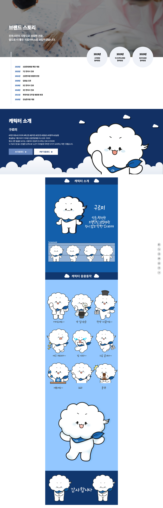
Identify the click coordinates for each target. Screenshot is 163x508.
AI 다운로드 (20, 151)
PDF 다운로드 (46, 151)
